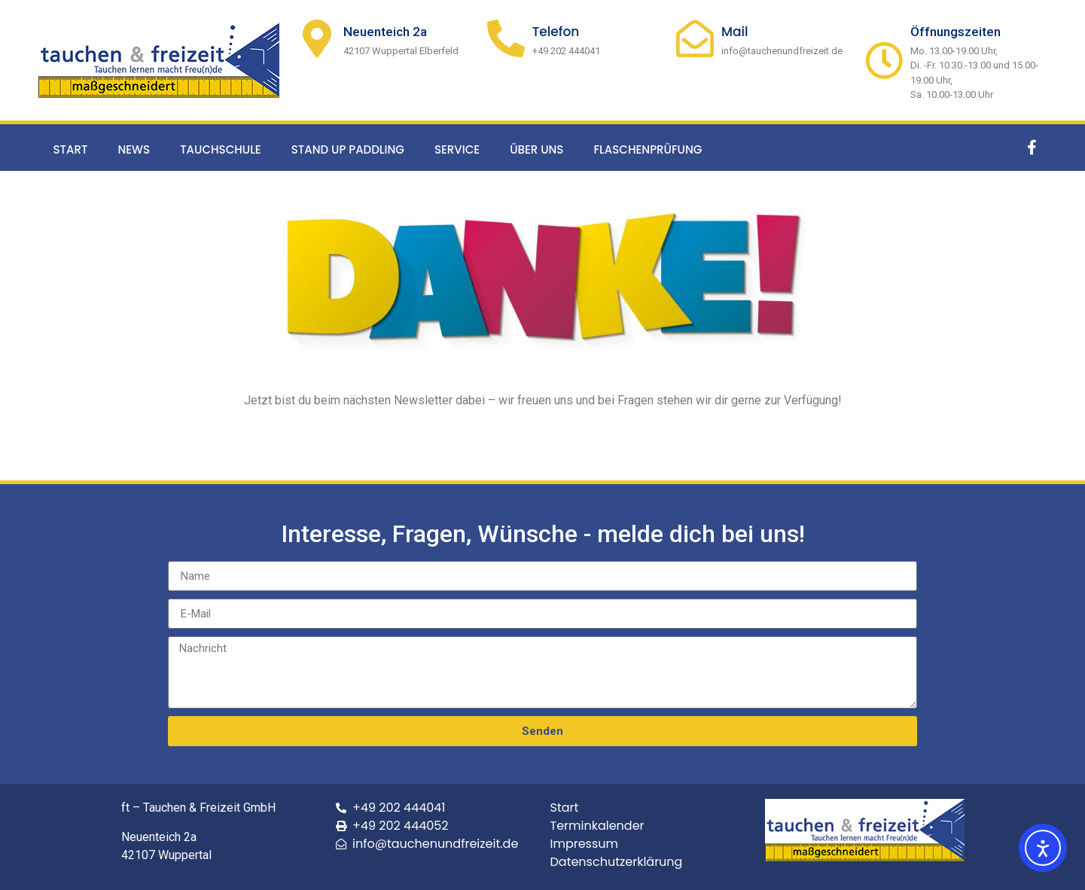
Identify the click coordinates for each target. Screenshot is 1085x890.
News (133, 149)
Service (457, 149)
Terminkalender (597, 825)
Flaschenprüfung (647, 149)
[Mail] (695, 38)
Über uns (536, 149)
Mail (734, 32)
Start (70, 149)
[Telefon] (506, 38)
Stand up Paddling (347, 149)
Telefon (556, 32)
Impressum (584, 843)
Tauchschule (220, 149)
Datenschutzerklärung (616, 861)
